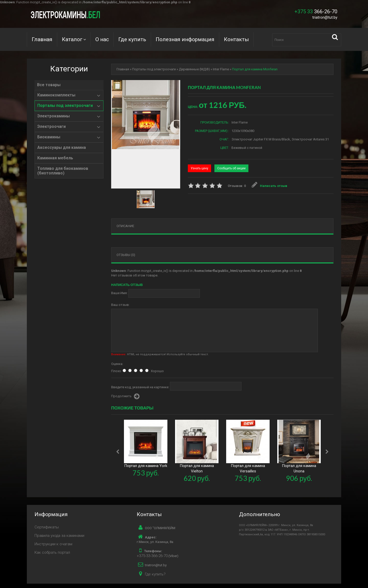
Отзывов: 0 (237, 186)
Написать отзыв (270, 186)
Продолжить (125, 396)
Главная (42, 39)
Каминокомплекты (56, 95)
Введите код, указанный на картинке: (140, 387)
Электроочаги (51, 126)
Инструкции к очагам (53, 544)
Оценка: (117, 364)
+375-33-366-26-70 (152, 555)
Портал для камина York (145, 465)
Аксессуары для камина (61, 147)
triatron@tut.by (324, 17)
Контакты (236, 39)
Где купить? (155, 574)
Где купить (132, 39)
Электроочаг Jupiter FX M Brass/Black (261, 139)
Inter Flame (221, 69)
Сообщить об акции (231, 168)
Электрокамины (53, 116)
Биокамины (48, 137)
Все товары (49, 85)
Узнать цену (199, 168)
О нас (102, 39)
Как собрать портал (52, 552)
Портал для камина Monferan (255, 69)
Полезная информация (185, 39)
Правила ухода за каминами (59, 535)
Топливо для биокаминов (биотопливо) (62, 170)
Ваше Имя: (119, 293)
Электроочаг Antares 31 (310, 139)
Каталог (72, 39)
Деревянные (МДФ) (194, 69)
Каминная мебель (55, 158)
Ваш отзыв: (120, 305)
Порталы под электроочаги (65, 105)
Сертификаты (46, 527)
